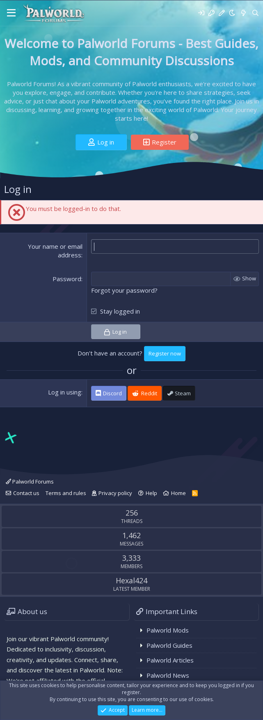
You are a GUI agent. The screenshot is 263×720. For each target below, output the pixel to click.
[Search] (255, 12)
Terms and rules (66, 493)
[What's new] (243, 12)
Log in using (64, 392)
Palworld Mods (167, 630)
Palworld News (167, 675)
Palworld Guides (169, 645)
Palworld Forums (30, 481)
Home (178, 493)
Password (67, 279)
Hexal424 (131, 580)
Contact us (26, 493)
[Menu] (11, 13)
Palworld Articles (170, 660)
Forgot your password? (124, 290)
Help (151, 493)
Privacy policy (115, 493)
